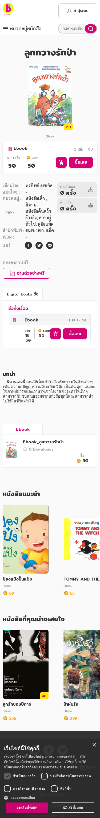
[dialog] (50, 778)
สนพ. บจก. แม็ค (39, 230)
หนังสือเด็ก (35, 198)
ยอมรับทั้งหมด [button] (27, 807)
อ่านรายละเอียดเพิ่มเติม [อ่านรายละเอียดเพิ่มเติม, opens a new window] (60, 767)
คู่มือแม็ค (46, 224)
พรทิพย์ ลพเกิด (39, 185)
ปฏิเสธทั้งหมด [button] (73, 807)
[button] (50, 797)
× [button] (94, 745)
